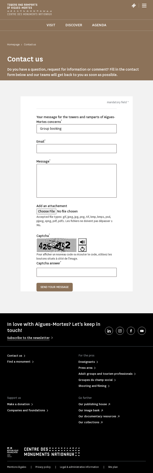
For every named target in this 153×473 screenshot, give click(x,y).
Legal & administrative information (79, 467)
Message (43, 161)
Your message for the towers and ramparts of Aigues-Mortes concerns (75, 119)
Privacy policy (43, 467)
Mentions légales (16, 467)
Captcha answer (48, 263)
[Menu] (144, 5)
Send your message (54, 287)
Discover (73, 25)
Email (40, 141)
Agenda (99, 25)
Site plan (113, 467)
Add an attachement (51, 206)
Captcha (43, 236)
